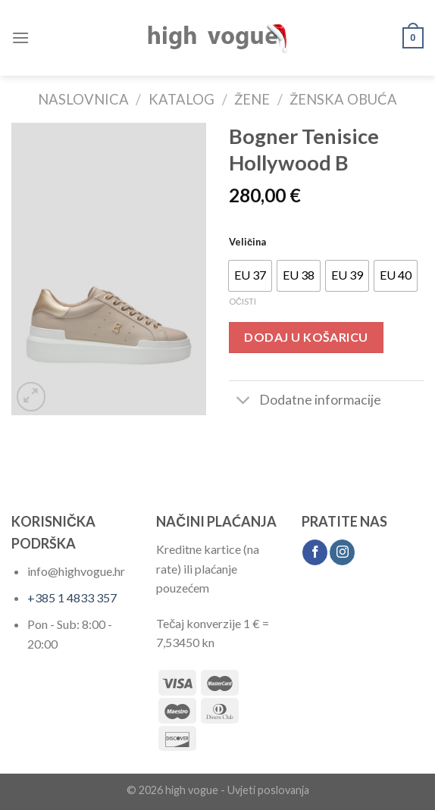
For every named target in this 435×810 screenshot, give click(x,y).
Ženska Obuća (343, 99)
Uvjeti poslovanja (268, 789)
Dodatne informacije (305, 401)
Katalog (181, 99)
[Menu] (20, 37)
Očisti (242, 301)
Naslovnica (83, 99)
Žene (252, 99)
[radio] (250, 276)
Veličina (247, 242)
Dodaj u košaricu (306, 337)
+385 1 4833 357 (72, 597)
